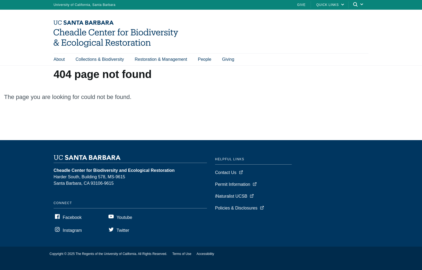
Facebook (72, 217)
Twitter (123, 230)
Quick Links (327, 5)
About (59, 59)
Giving (228, 59)
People (204, 59)
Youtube (124, 217)
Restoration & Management (161, 59)
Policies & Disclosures (236, 208)
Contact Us (225, 172)
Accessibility (205, 254)
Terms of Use (181, 254)
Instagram (72, 230)
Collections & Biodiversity (100, 59)
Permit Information (232, 184)
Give (301, 5)
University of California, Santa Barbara (84, 5)
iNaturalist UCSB (231, 196)
